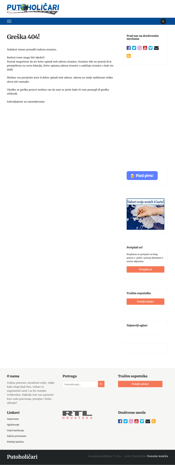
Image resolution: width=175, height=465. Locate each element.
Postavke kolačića (157, 456)
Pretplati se (145, 269)
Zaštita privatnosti (16, 436)
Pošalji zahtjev (145, 301)
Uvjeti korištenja (15, 430)
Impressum (13, 419)
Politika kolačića (15, 441)
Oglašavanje (13, 424)
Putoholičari (22, 457)
